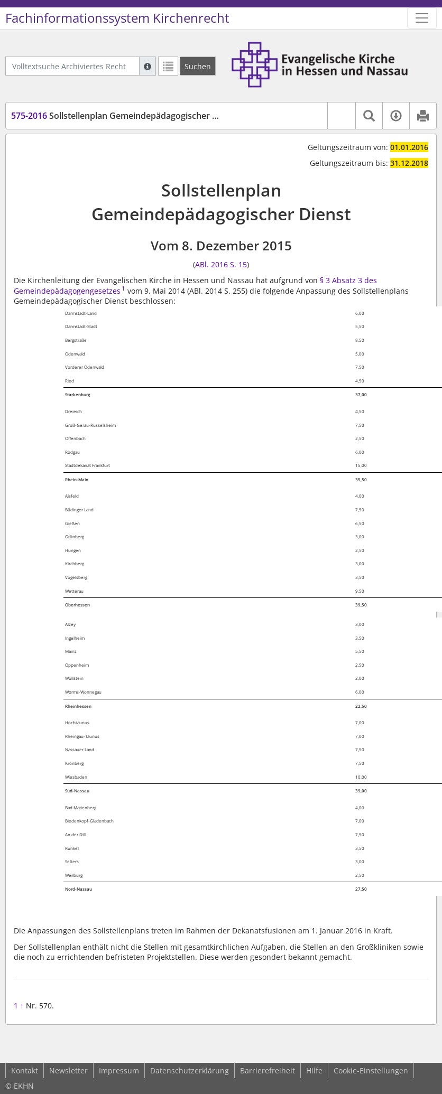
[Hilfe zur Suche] (147, 66)
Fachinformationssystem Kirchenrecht (117, 18)
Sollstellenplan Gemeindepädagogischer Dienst (124, 115)
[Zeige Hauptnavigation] (422, 18)
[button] (341, 115)
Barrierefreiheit (267, 1070)
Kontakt (24, 1070)
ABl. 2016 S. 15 (221, 264)
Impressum (119, 1070)
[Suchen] (198, 66)
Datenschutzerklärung (189, 1070)
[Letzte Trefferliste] (168, 66)
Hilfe (314, 1070)
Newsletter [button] (68, 1070)
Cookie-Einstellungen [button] (371, 1070)
